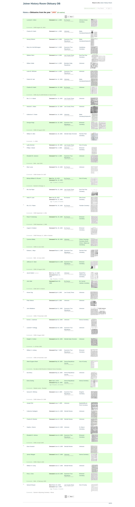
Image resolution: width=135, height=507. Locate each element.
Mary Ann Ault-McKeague (33, 47)
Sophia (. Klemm (31, 427)
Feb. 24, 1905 (59, 205)
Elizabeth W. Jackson (32, 156)
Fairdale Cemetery (84, 205)
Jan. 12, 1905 (58, 79)
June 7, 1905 (58, 403)
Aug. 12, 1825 (56, 273)
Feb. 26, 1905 (59, 228)
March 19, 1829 (56, 485)
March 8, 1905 (59, 262)
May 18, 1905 (58, 361)
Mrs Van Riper (30, 189)
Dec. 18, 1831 (56, 178)
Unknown (66, 31)
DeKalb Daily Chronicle (70, 134)
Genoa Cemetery (83, 319)
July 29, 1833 (55, 197)
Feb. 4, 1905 (58, 148)
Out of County (83, 145)
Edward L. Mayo (31, 250)
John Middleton (31, 308)
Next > (72, 16)
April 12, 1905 (58, 319)
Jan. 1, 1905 (58, 20)
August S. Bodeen (32, 228)
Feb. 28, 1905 (59, 239)
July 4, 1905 (58, 486)
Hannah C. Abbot (31, 106)
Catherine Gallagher (32, 411)
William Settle (30, 63)
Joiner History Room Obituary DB (41, 3)
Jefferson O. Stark (32, 262)
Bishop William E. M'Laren (34, 178)
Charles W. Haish (31, 31)
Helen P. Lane (30, 197)
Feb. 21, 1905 (59, 189)
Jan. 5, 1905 (58, 39)
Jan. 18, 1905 (58, 122)
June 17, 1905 (59, 454)
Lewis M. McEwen (32, 71)
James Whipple (31, 454)
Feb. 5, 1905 (58, 156)
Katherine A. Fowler (32, 114)
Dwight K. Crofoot (31, 339)
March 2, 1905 (59, 250)
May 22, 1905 (58, 372)
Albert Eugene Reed (32, 361)
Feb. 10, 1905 (59, 167)
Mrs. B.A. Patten (31, 205)
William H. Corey (31, 465)
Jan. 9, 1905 (58, 71)
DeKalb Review (68, 411)
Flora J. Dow (30, 473)
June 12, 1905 (59, 419)
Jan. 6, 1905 (58, 55)
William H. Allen (31, 134)
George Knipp (30, 122)
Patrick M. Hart (31, 79)
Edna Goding (30, 380)
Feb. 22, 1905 (59, 199)
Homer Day (30, 292)
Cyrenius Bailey (31, 239)
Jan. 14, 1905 (58, 114)
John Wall (29, 281)
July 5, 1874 (55, 380)
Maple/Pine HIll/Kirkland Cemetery (82, 274)
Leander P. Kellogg (32, 327)
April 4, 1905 (58, 292)
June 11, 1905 (59, 411)
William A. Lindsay (32, 350)
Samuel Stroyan (31, 485)
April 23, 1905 (58, 339)
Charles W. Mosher (32, 419)
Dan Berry (29, 372)
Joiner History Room (106, 3)
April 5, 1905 (58, 300)
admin (110, 503)
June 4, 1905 (58, 392)
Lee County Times (69, 55)
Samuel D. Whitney (32, 392)
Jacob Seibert (30, 273)
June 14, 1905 (59, 435)
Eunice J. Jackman (32, 319)
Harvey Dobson (31, 39)
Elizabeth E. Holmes (32, 435)
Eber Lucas (30, 167)
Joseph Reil (30, 403)
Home (25, 12)
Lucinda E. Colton (31, 20)
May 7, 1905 (58, 350)
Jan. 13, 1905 (58, 87)
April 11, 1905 (58, 308)
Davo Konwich (30, 446)
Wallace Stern (30, 55)
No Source (67, 20)
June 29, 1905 (59, 473)
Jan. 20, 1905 (58, 134)
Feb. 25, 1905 (59, 217)
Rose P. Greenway (32, 217)
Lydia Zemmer (30, 145)
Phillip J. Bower (31, 148)
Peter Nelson (30, 300)
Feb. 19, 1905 (59, 180)
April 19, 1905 (58, 327)
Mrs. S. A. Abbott (31, 98)
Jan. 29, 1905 (58, 145)
